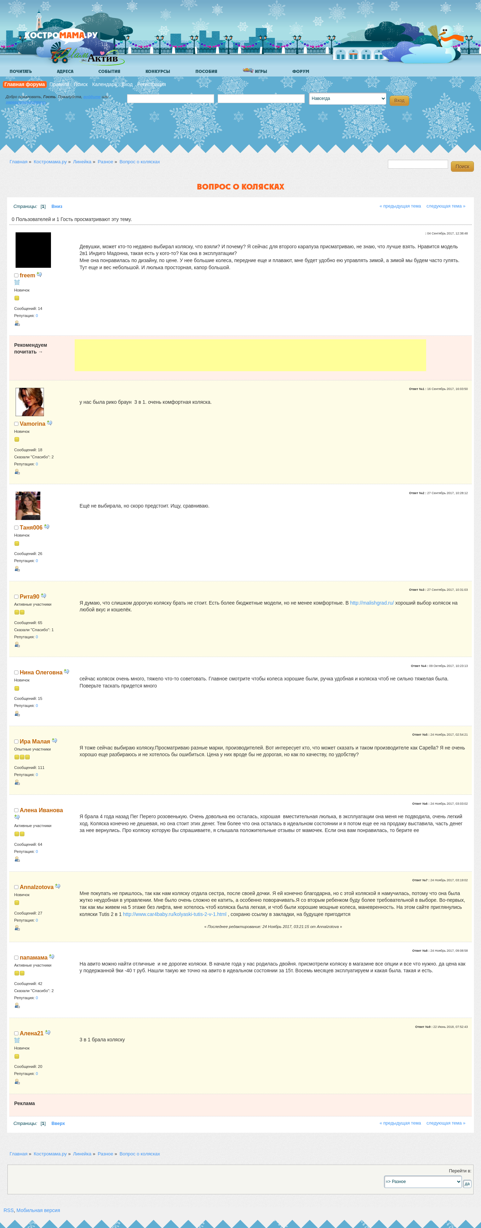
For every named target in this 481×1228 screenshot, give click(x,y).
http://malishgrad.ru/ (372, 603)
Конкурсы (157, 71)
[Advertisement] (250, 355)
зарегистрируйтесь (26, 102)
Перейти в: (460, 1170)
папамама (34, 957)
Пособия (206, 71)
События (109, 71)
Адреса (65, 71)
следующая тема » (445, 206)
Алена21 (32, 1033)
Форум (300, 71)
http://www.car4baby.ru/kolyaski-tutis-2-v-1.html (175, 914)
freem (27, 275)
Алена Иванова (41, 810)
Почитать (21, 71)
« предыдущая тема (400, 206)
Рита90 (29, 596)
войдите (92, 97)
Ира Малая (35, 741)
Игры (254, 71)
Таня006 (31, 527)
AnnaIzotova (37, 887)
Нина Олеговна (41, 672)
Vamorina (33, 423)
